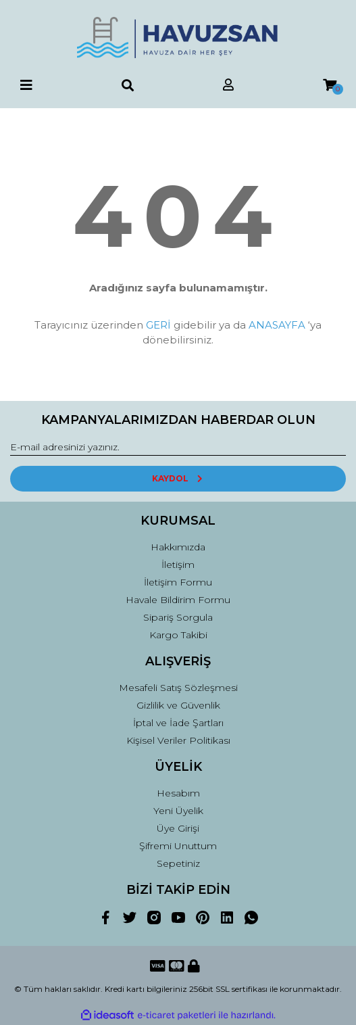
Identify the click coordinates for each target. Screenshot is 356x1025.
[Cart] (329, 85)
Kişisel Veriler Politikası (178, 740)
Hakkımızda (178, 547)
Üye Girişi (178, 828)
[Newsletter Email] (178, 447)
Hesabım (178, 793)
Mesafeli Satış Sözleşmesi (178, 688)
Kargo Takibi (178, 635)
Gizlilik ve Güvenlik (178, 705)
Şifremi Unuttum (178, 846)
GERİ (158, 324)
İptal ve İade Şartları (178, 723)
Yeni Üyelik (178, 811)
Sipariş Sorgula (178, 617)
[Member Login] (228, 85)
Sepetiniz (178, 863)
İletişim (178, 564)
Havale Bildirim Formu (178, 600)
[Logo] (177, 37)
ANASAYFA (277, 324)
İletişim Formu (178, 582)
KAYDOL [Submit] (178, 478)
